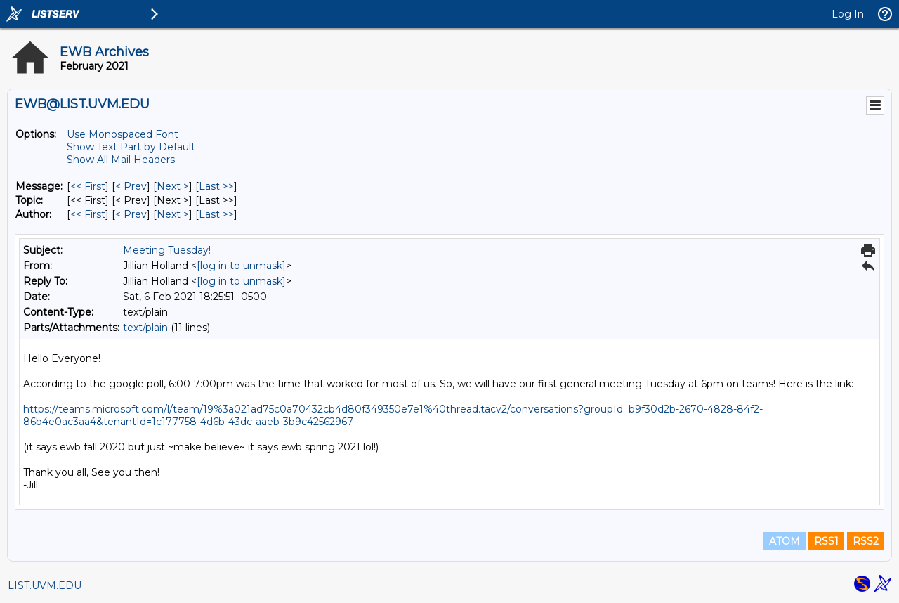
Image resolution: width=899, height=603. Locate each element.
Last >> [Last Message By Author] (216, 214)
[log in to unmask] (241, 265)
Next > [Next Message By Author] (173, 214)
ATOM (784, 541)
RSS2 (866, 541)
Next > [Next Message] (173, 186)
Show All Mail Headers (121, 159)
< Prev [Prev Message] (131, 186)
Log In (848, 14)
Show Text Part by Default (131, 147)
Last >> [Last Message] (216, 186)
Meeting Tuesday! (167, 250)
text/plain (145, 327)
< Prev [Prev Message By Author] (131, 214)
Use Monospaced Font (122, 134)
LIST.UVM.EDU (44, 585)
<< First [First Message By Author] (87, 214)
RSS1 (826, 541)
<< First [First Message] (87, 186)
